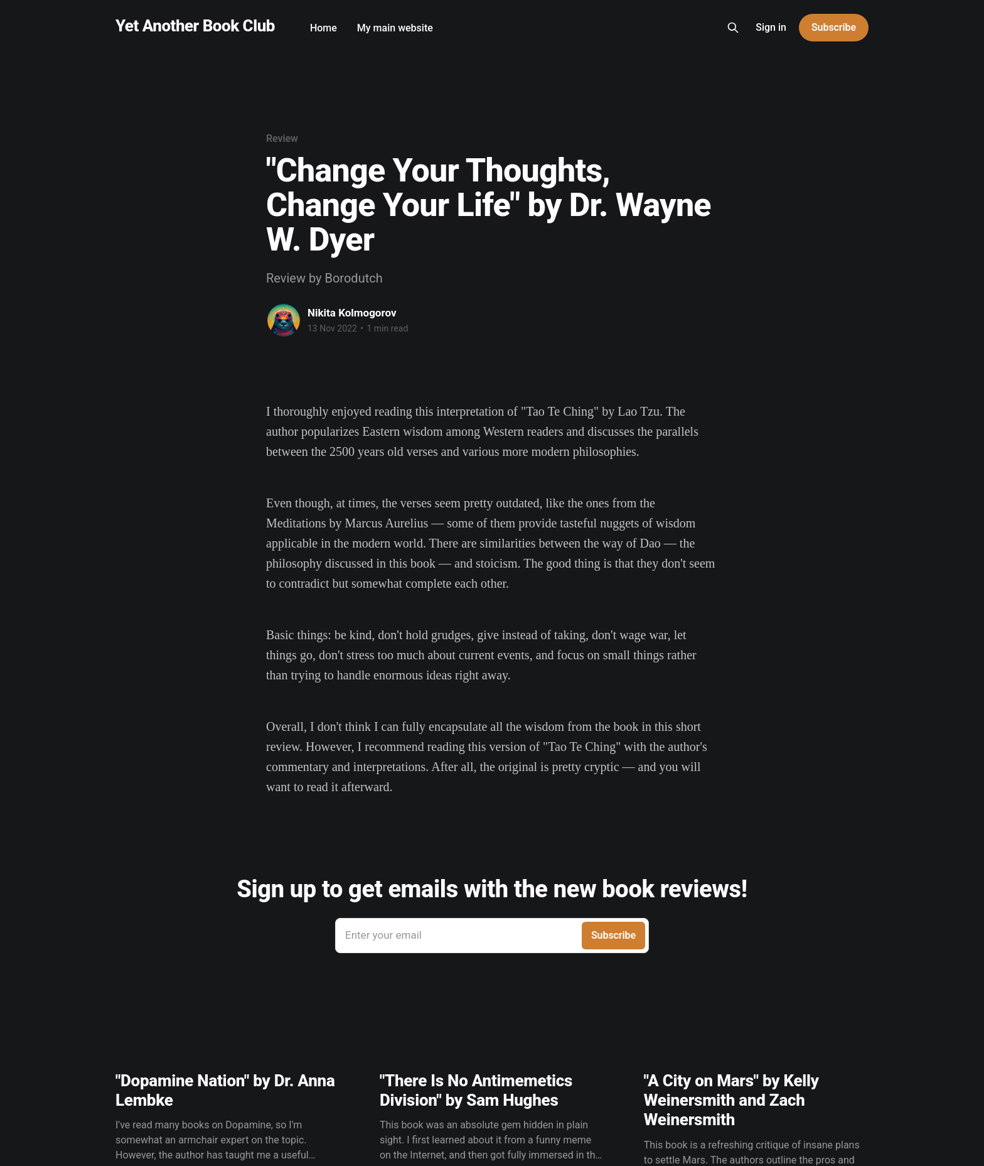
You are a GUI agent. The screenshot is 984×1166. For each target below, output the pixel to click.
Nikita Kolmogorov (352, 312)
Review (282, 138)
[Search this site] (733, 28)
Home (323, 28)
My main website (395, 28)
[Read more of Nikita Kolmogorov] (283, 320)
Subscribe (833, 27)
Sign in (771, 27)
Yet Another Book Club (195, 26)
